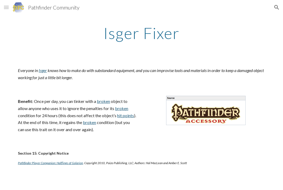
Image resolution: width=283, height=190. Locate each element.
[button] (6, 7)
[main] (141, 33)
